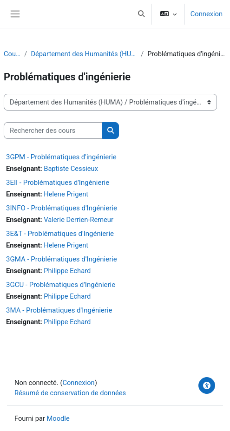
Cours (12, 54)
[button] (141, 14)
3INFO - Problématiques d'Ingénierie (61, 208)
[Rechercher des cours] (53, 130)
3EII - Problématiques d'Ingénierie (57, 182)
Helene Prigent (66, 194)
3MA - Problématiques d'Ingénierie (59, 310)
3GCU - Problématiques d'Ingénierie (60, 285)
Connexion (207, 14)
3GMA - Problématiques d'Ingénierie (61, 259)
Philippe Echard (67, 271)
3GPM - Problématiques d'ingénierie (61, 157)
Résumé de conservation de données (70, 393)
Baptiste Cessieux (71, 168)
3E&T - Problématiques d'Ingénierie (60, 233)
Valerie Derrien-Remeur (78, 220)
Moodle (58, 418)
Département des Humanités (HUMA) (84, 54)
